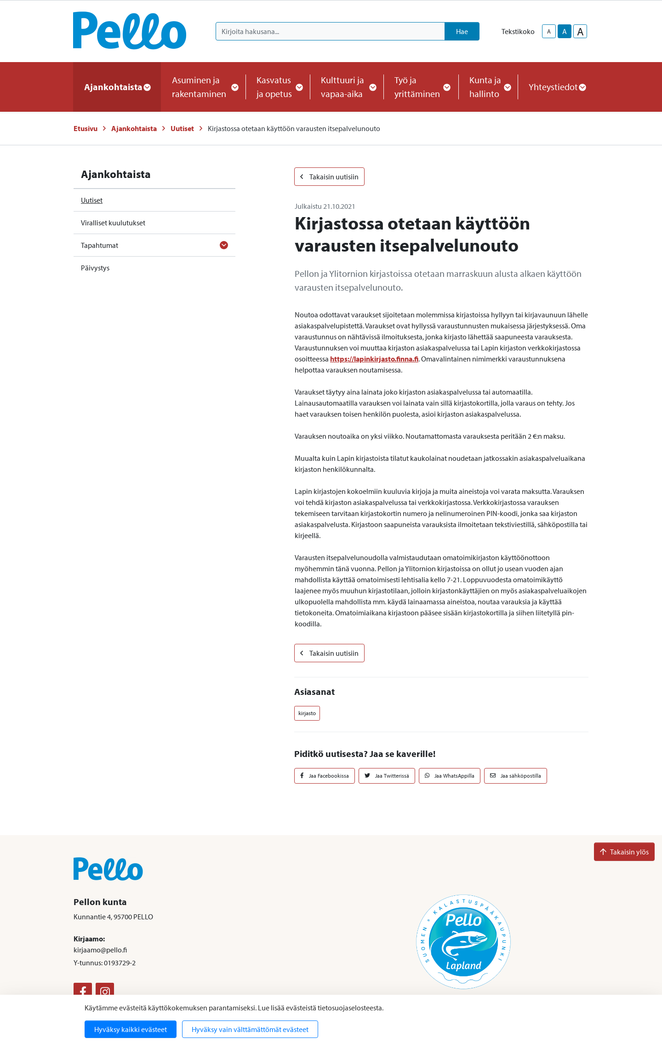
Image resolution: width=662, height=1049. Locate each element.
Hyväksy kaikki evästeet (130, 1029)
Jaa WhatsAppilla (450, 775)
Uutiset (182, 128)
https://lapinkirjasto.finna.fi (374, 358)
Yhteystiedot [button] (557, 86)
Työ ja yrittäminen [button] (420, 86)
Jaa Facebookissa (324, 775)
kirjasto (307, 713)
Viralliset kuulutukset (113, 222)
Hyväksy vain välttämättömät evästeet (250, 1029)
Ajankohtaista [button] (117, 86)
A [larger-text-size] (580, 31)
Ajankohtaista (134, 128)
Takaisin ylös (624, 851)
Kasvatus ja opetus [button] (278, 86)
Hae (462, 31)
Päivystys (95, 267)
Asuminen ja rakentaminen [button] (203, 86)
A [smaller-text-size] (549, 31)
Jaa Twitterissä (387, 775)
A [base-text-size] (564, 31)
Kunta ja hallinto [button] (488, 86)
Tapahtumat (99, 245)
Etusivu (85, 128)
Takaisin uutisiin (329, 176)
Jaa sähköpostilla (515, 775)
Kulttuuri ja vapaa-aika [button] (346, 86)
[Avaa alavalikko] (224, 245)
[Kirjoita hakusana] (330, 31)
